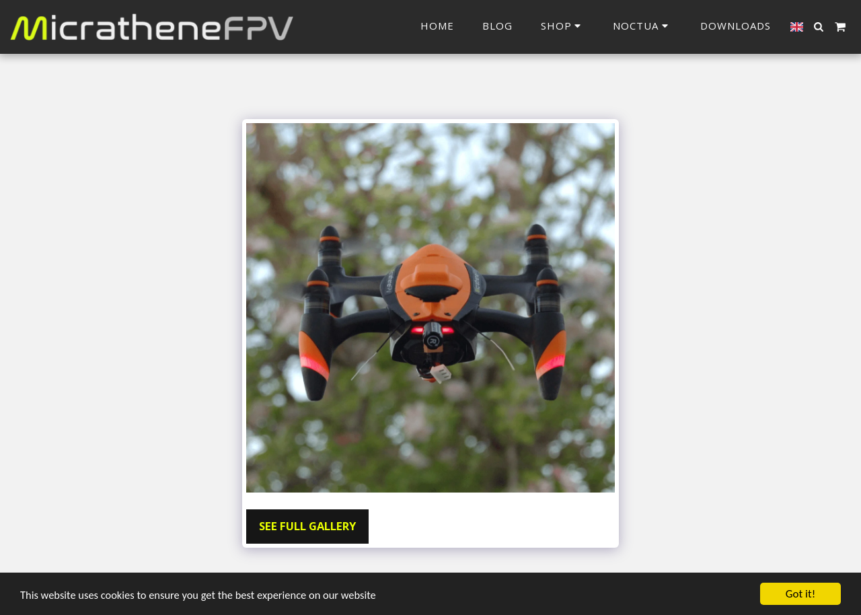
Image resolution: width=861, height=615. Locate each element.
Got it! (800, 594)
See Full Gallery (307, 526)
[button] (642, 26)
